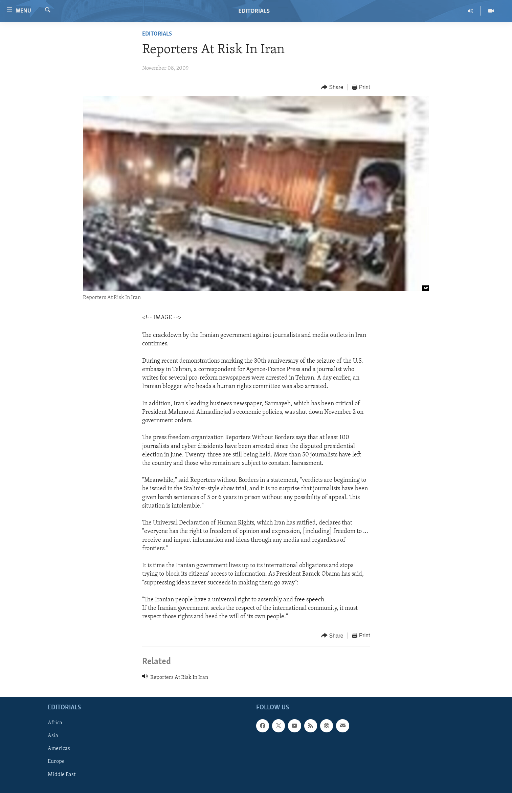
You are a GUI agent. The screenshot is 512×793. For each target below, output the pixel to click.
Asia (53, 735)
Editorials (157, 34)
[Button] (332, 87)
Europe (56, 761)
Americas (59, 748)
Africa (55, 723)
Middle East (61, 774)
